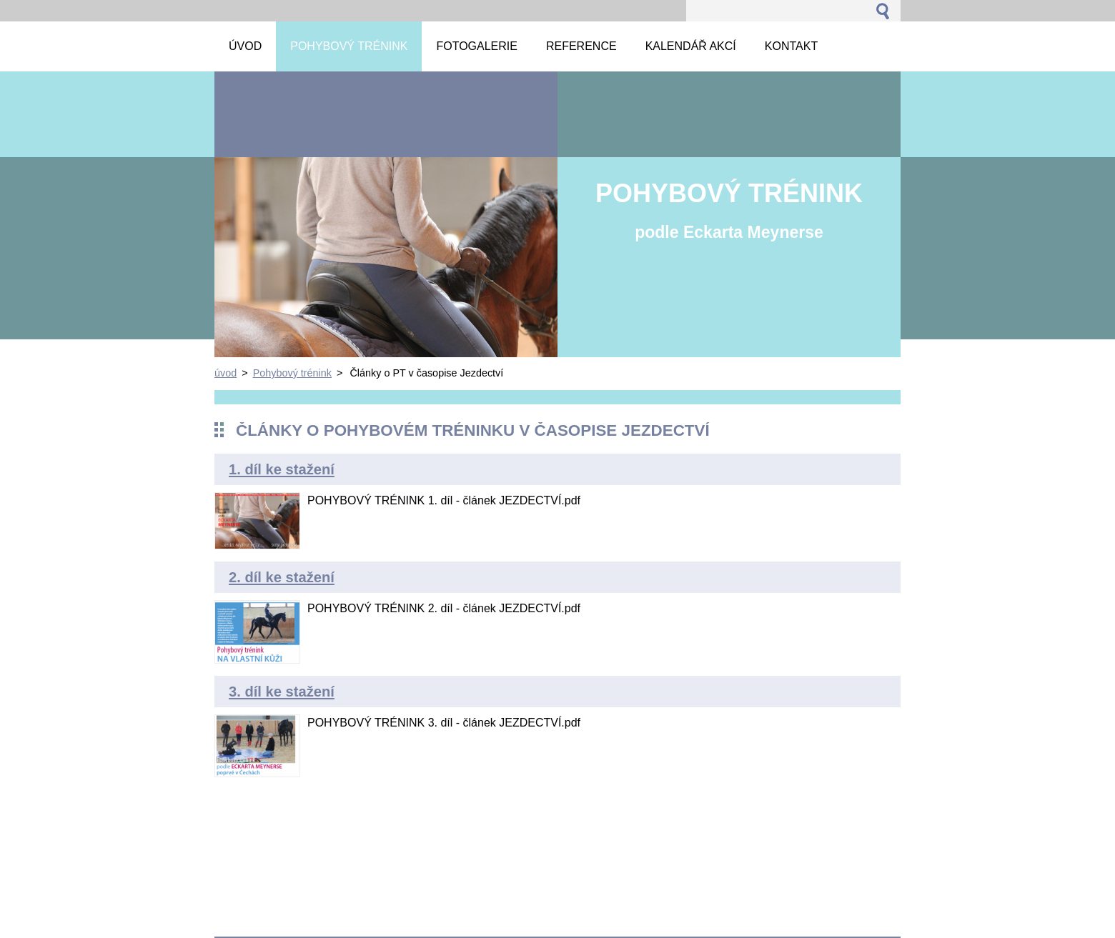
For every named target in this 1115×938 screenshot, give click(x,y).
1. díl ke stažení (281, 469)
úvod (225, 373)
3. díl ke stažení (281, 691)
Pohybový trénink (292, 373)
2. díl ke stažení (281, 577)
